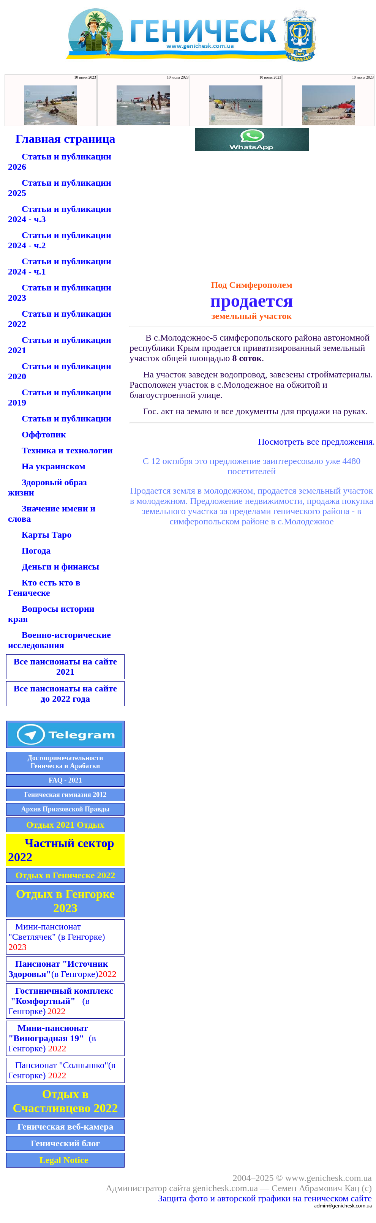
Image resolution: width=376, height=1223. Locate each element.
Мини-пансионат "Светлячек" (56, 932)
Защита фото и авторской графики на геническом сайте (265, 1198)
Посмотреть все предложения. (316, 442)
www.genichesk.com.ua (328, 1178)
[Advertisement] (187, 214)
